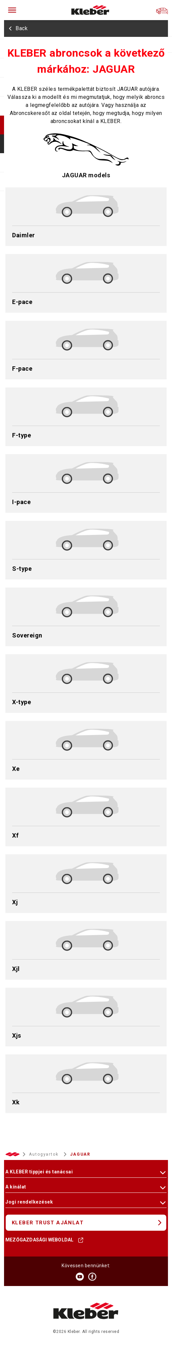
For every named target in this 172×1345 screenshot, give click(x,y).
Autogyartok (44, 1154)
